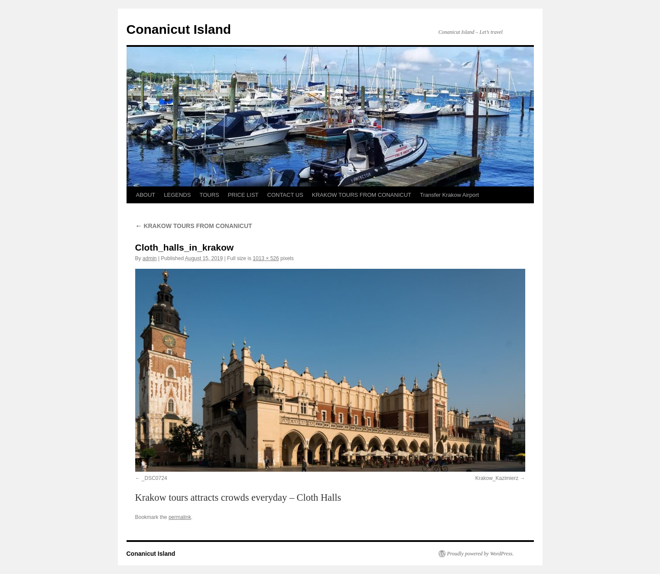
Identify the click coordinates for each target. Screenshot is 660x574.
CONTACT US (285, 195)
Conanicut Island (179, 29)
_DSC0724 (154, 478)
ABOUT (146, 195)
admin (150, 258)
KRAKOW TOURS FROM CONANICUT (361, 195)
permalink (180, 517)
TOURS (209, 195)
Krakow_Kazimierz (496, 478)
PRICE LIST (243, 195)
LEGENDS (177, 195)
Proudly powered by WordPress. (480, 554)
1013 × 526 (266, 258)
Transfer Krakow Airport (449, 195)
